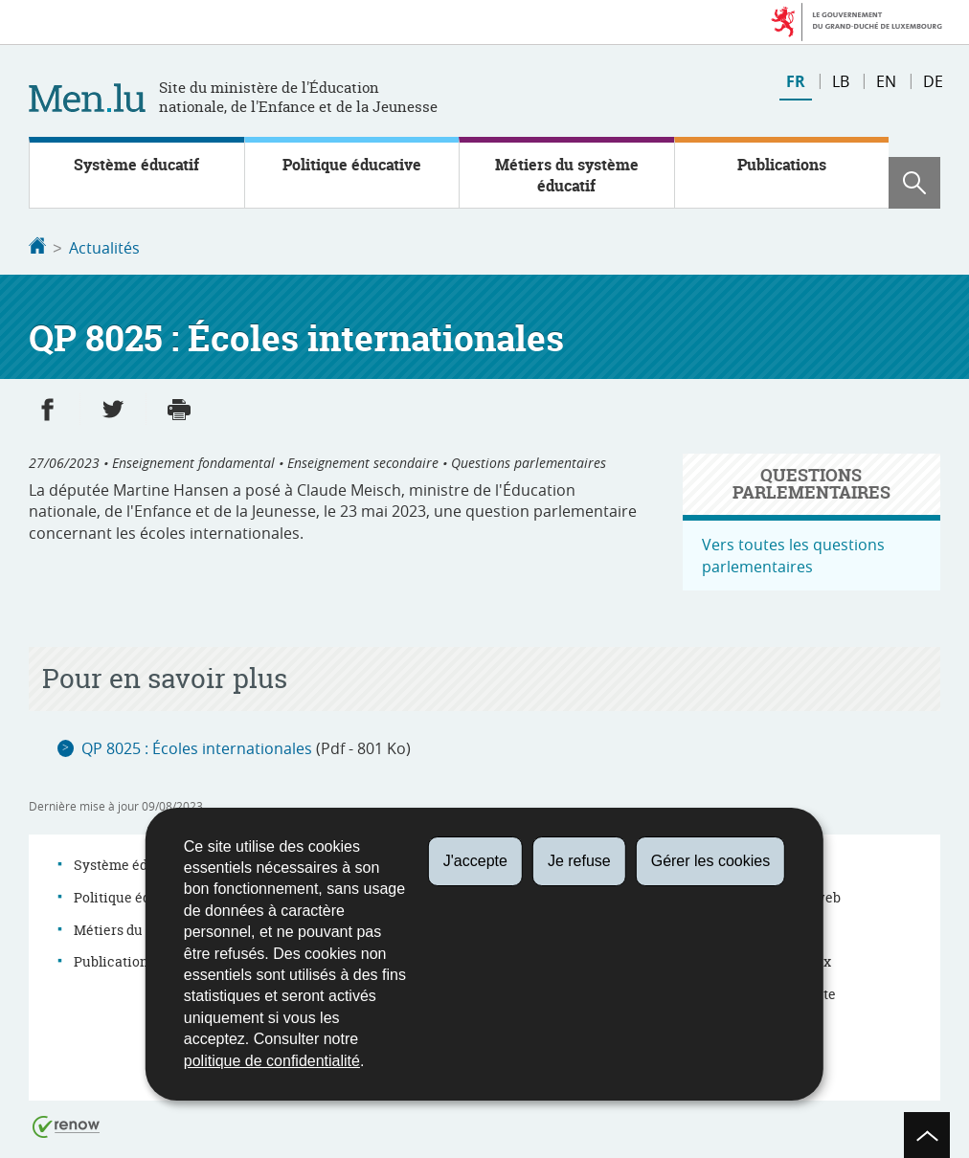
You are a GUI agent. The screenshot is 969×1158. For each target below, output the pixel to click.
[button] (914, 183)
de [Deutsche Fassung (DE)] (933, 81)
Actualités (104, 247)
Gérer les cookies (711, 861)
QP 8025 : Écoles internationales (196, 746)
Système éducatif (136, 164)
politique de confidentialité (272, 1061)
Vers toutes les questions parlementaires (793, 553)
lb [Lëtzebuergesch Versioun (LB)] (840, 81)
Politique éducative (351, 164)
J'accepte (475, 861)
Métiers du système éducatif (567, 175)
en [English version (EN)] (886, 81)
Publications (781, 164)
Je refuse (579, 861)
